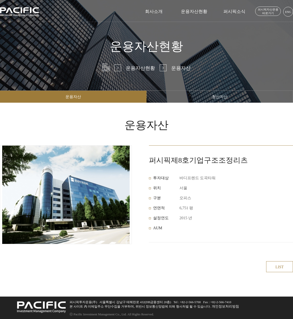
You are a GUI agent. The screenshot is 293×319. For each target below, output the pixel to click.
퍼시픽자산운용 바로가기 (268, 11)
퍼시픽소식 (234, 11)
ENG (288, 12)
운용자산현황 (194, 11)
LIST (279, 267)
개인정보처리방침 (225, 306)
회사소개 (154, 11)
